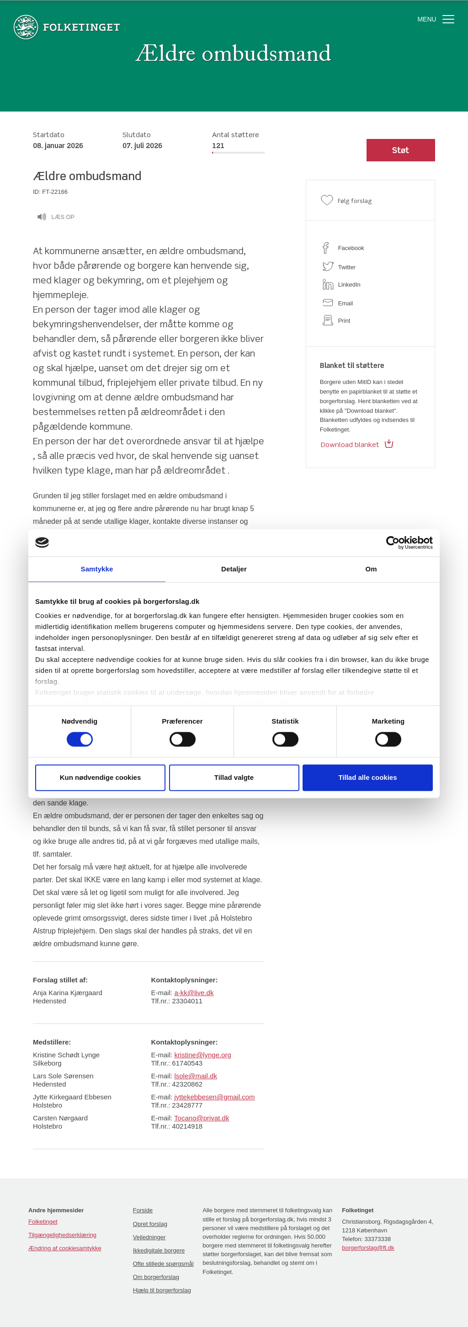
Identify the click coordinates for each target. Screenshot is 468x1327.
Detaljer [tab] (234, 569)
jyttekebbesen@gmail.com (214, 1097)
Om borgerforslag (156, 1277)
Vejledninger (149, 1237)
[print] (370, 320)
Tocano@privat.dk (201, 1118)
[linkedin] (370, 284)
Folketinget (43, 1221)
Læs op (55, 218)
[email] (370, 302)
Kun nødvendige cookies (100, 777)
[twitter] (370, 266)
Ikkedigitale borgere (159, 1250)
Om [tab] (371, 569)
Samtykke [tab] (97, 569)
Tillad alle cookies (367, 777)
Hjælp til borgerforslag (162, 1290)
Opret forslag (150, 1223)
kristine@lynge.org (202, 1055)
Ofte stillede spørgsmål (163, 1263)
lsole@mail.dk (195, 1076)
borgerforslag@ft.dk (368, 1247)
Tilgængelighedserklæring (62, 1234)
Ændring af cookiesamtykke (64, 1248)
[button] (401, 150)
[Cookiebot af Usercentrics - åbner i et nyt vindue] (393, 542)
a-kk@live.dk (193, 993)
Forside (143, 1210)
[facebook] (370, 248)
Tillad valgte (234, 777)
